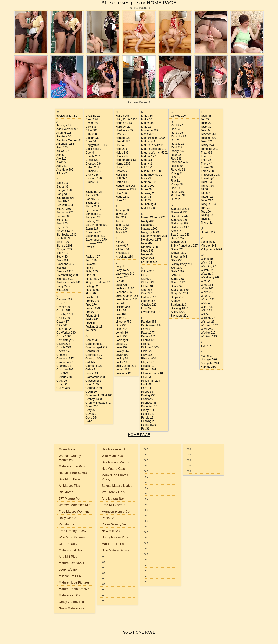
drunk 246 (92, 174)
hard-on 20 (123, 126)
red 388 (176, 158)
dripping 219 (93, 170)
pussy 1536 (148, 424)
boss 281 (62, 260)
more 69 (146, 189)
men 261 (146, 159)
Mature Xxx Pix (69, 595)
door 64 (90, 152)
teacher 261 (208, 134)
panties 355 (148, 321)
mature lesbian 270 (153, 148)
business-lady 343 (68, 282)
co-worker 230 (66, 332)
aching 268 (63, 125)
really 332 (177, 151)
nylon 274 (147, 258)
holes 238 (122, 152)
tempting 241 (209, 148)
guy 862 (90, 413)
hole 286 (121, 148)
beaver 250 (63, 208)
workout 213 (209, 336)
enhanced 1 (93, 213)
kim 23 (120, 241)
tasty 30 (206, 126)
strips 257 (177, 297)
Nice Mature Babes (115, 550)
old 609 (146, 278)
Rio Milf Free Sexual (73, 473)
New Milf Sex (111, 531)
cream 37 (62, 354)
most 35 (146, 196)
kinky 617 (122, 245)
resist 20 (177, 165)
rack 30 (176, 128)
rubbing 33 (178, 195)
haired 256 (122, 115)
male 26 (146, 126)
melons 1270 (149, 156)
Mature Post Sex (70, 550)
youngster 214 (210, 363)
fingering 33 (93, 278)
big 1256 (62, 227)
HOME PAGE (162, 2)
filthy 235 (91, 271)
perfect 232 (148, 336)
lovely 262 (122, 351)
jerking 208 (123, 210)
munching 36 (149, 204)
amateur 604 (64, 136)
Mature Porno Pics (72, 466)
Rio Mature (66, 524)
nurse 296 (147, 254)
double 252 (92, 156)
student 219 (178, 304)
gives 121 (91, 373)
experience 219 (95, 235)
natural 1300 (149, 228)
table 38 (206, 115)
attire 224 (62, 173)
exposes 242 (93, 243)
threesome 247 (211, 174)
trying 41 (207, 222)
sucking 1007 (179, 308)
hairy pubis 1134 (126, 119)
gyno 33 (90, 421)
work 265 (207, 328)
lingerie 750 (123, 321)
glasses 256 (93, 380)
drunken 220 (93, 178)
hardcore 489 (124, 130)
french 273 (92, 308)
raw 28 (175, 140)
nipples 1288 (149, 247)
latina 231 (122, 277)
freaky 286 (92, 300)
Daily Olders (67, 518)
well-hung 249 (210, 277)
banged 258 (64, 190)
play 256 (146, 354)
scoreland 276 (180, 208)
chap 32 (61, 303)
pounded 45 (148, 402)
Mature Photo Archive (74, 589)
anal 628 (62, 147)
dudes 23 (91, 181)
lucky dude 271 (126, 365)
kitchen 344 (123, 249)
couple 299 (63, 347)
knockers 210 (124, 256)
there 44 (206, 163)
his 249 (120, 145)
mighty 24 (147, 163)
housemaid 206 (125, 185)
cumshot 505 (64, 369)
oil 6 (144, 275)
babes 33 (62, 186)
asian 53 (61, 162)
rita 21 (175, 180)
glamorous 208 (95, 376)
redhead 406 (179, 162)
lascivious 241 (125, 273)
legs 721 (121, 284)
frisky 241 (92, 319)
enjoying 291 (93, 217)
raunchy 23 (178, 136)
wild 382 (206, 310)
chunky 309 (63, 317)
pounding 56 (149, 406)
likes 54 (121, 317)
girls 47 (90, 369)
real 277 (176, 147)
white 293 (207, 292)
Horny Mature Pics (115, 537)
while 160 (207, 288)
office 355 (147, 271)
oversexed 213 (150, 311)
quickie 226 (178, 115)
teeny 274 (207, 145)
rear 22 (176, 154)
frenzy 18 (91, 311)
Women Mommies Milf (74, 505)
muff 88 (146, 200)
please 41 (147, 365)
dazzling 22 (92, 115)
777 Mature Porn (70, 498)
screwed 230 (179, 212)
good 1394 (92, 384)
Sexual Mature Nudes (117, 485)
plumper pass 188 (152, 373)
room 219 (177, 191)
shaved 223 (178, 241)
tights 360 (207, 185)
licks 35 (121, 310)
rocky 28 (177, 184)
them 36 (206, 156)
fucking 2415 (93, 326)
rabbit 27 (177, 125)
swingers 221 (179, 315)
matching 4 (148, 141)
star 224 (176, 286)
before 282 (63, 216)
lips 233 (121, 325)
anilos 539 (63, 151)
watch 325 (207, 270)
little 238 (121, 328)
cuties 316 (63, 387)
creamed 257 (65, 358)
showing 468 (179, 256)
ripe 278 (176, 177)
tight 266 (207, 181)
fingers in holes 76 (97, 282)
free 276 (91, 304)
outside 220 (148, 304)
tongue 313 (208, 204)
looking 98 (122, 340)
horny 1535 (123, 163)
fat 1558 (91, 260)
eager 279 (92, 195)
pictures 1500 (150, 347)
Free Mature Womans (74, 511)
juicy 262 (122, 232)
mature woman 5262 (154, 152)
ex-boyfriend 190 (96, 224)
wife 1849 (207, 306)
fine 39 (90, 275)
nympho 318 (149, 261)
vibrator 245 (208, 245)
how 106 (121, 193)
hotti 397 (121, 178)
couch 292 (63, 343)
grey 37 (90, 410)
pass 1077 (148, 332)
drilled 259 (92, 167)
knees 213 (122, 252)
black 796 (62, 241)
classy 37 (62, 321)
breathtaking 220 (67, 275)
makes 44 (147, 122)
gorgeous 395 (94, 387)
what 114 (207, 284)
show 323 (177, 249)
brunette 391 (64, 278)
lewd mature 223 (127, 299)
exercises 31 (93, 232)
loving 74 (122, 358)
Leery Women (69, 569)
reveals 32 (178, 169)
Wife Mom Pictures (72, 537)
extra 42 (90, 247)
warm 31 (206, 262)
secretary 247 (179, 216)
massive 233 (149, 134)
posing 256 (148, 395)
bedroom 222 (64, 212)
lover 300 (122, 354)
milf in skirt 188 (151, 170)
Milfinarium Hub (70, 576)
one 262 (146, 289)
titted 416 (207, 196)
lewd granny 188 (127, 295)
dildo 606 (91, 130)
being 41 (62, 219)
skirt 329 (176, 267)
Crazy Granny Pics (72, 602)
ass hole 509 (64, 169)
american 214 (65, 143)
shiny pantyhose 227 (184, 245)
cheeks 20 (63, 306)
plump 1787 (148, 369)
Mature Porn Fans (114, 544)
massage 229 (149, 130)
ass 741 (61, 165)
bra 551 (61, 267)
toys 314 (206, 218)
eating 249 (92, 202)
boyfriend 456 (65, 264)
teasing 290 (208, 137)
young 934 (207, 355)
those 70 (207, 167)
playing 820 (148, 358)
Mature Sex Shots (71, 563)
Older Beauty (68, 544)
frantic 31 (91, 297)
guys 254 (91, 417)
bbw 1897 (62, 201)
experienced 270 (96, 239)
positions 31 (149, 399)
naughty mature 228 (154, 235)
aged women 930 (67, 128)
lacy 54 (121, 266)
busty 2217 (63, 286)
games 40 (92, 340)
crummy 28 (63, 365)
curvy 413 (62, 384)
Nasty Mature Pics (72, 608)
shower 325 (178, 252)
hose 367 (122, 167)
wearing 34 (208, 273)
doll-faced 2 (93, 148)
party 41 (146, 328)
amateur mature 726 (69, 140)
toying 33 (207, 215)
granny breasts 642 (98, 402)
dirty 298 (91, 134)
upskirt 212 (208, 232)
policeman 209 (150, 380)
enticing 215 (93, 221)
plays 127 (147, 362)
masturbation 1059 (153, 137)
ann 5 (60, 154)
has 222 (121, 134)
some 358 (177, 278)
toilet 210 (207, 200)
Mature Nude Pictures (74, 582)
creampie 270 (65, 362)
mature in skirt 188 (153, 145)
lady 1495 (122, 270)
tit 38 (204, 189)
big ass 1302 (64, 230)
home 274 (122, 156)
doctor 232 (92, 137)
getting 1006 (93, 358)
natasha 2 (147, 224)
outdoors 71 (149, 300)
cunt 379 (62, 373)
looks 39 (121, 343)
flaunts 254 (92, 289)
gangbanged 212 (96, 347)
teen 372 (207, 141)
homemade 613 (126, 159)
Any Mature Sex (113, 498)
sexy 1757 (177, 238)
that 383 (206, 152)
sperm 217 (178, 282)
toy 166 (206, 211)
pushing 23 (148, 421)
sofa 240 (176, 275)
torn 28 (205, 207)
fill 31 (89, 267)
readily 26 (177, 143)
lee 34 (120, 281)
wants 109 (207, 258)
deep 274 (91, 119)
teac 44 (206, 130)
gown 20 (91, 391)
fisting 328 (92, 286)
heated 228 (123, 137)
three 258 (207, 170)
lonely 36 (122, 332)
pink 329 (146, 351)
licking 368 (123, 306)
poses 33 (147, 391)
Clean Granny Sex (115, 524)
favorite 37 (92, 264)
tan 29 (205, 119)
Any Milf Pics (68, 556)
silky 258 (176, 260)
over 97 (146, 308)
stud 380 (176, 300)
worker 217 (208, 332)
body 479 (62, 252)
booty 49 (62, 256)
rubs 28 (176, 198)
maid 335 (147, 115)
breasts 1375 (64, 271)
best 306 (62, 223)
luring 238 (122, 369)
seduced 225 (179, 219)
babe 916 (62, 182)
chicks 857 (63, 310)
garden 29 (92, 351)
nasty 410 (147, 221)
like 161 (121, 314)
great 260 (91, 406)
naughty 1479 (150, 232)
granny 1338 (93, 399)
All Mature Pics (69, 485)
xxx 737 (206, 346)
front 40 (90, 323)
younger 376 (209, 359)
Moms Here (67, 449)
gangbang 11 (94, 343)
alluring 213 (63, 132)
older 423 (147, 282)
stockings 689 (180, 289)
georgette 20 (93, 354)
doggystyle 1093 (96, 145)
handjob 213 (124, 122)
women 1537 (209, 325)
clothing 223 (64, 328)
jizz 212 (121, 217)
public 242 (147, 413)
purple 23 (147, 417)
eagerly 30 (92, 198)
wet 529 (206, 281)
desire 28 (91, 122)
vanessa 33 (208, 241)
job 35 (120, 221)
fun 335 (90, 330)
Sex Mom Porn (69, 479)
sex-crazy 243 (180, 234)
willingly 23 (208, 317)
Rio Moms (66, 492)
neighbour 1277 (151, 239)
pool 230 (146, 384)
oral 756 (146, 293)
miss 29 (146, 178)
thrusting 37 (209, 178)
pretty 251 (147, 410)
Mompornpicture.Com (117, 511)
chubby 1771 (64, 314)
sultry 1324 (178, 311)
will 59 (205, 314)
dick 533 (90, 126)
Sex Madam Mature (115, 462)
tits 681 (206, 193)
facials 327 (92, 256)
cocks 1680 (63, 336)
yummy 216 (208, 366)
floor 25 (90, 293)
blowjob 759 (64, 249)
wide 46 (206, 303)
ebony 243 (92, 206)
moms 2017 (148, 185)
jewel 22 (121, 213)
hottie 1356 (123, 181)
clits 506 (61, 325)
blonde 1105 (64, 245)
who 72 (206, 295)
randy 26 (177, 132)
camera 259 (64, 299)
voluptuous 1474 (211, 249)
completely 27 (65, 340)
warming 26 (208, 266)
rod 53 (175, 187)
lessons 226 (124, 292)
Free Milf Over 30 (114, 505)
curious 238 (64, 376)
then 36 (206, 159)
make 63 (146, 119)
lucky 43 (121, 362)
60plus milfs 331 (66, 115)
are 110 (61, 158)
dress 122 (91, 159)
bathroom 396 (65, 197)
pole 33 (146, 376)
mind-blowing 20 (151, 174)
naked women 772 (153, 217)
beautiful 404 (64, 205)
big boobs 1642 (66, 234)
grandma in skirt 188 (98, 395)
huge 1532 (122, 196)
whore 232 (208, 299)
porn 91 (146, 387)
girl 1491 (91, 362)
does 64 (90, 141)
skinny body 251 (181, 264)
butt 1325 (62, 289)
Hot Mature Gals (113, 468)
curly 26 (61, 380)
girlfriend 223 (93, 365)
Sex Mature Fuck (114, 449)
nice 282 (146, 243)
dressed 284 (93, 163)
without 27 (207, 321)
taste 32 (206, 122)
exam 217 (91, 228)
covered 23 (63, 351)
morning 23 (148, 193)
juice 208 (122, 228)
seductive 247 (180, 227)
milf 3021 (147, 167)
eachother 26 (93, 191)
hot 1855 (121, 174)
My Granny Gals (113, 492)
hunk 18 (121, 200)
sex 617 (176, 230)
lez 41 (120, 303)
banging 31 (63, 194)
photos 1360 (149, 340)
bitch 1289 (63, 238)
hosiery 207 (123, 170)
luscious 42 (123, 373)
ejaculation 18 (94, 210)
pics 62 (145, 343)
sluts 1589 (177, 271)
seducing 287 (179, 223)
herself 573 (123, 141)
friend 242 (92, 315)
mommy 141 (149, 181)
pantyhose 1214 (151, 325)
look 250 (121, 336)
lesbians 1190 (125, 288)
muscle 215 (148, 207)
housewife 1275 (126, 189)
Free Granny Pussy (72, 531)
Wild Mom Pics (112, 456)
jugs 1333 (122, 224)
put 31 (145, 428)
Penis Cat (108, 518)
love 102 (121, 347)
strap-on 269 (179, 293)
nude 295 (147, 250)
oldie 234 (147, 286)
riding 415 (177, 173)
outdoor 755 (149, 297)
